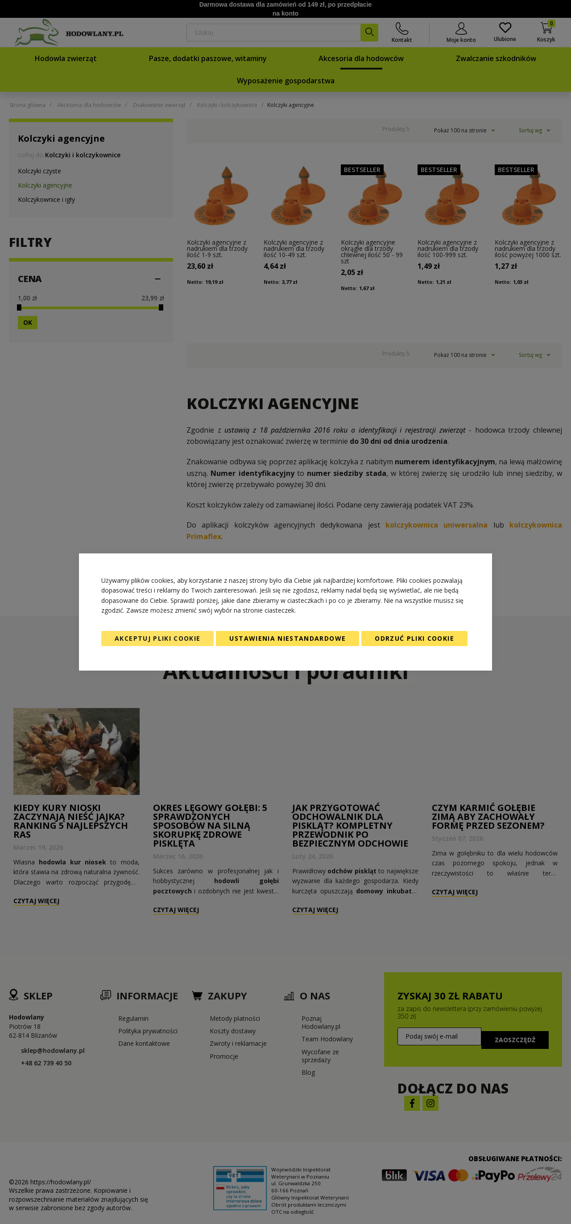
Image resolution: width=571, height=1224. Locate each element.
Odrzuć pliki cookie (414, 638)
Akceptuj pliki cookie (157, 638)
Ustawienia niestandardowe (287, 638)
